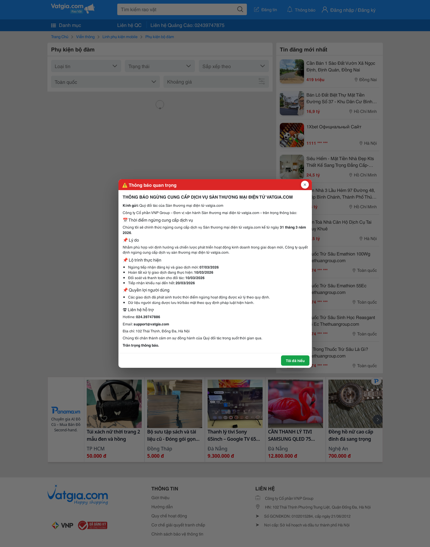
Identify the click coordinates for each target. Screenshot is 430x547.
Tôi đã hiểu (295, 360)
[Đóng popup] (305, 185)
